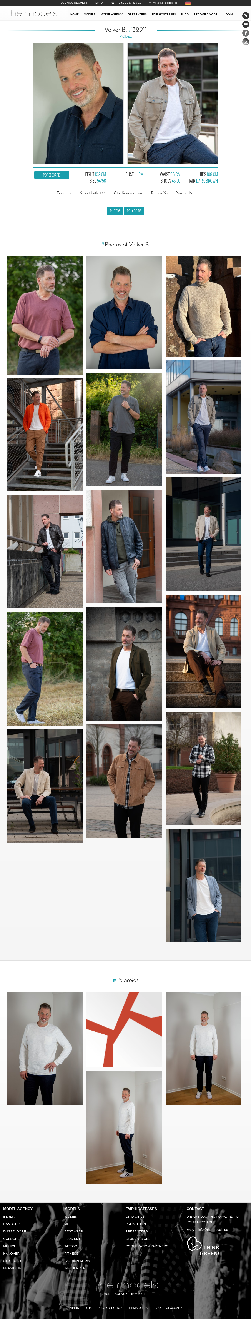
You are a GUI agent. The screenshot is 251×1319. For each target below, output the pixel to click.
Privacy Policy (110, 1307)
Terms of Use (138, 1307)
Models (90, 14)
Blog (185, 14)
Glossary (174, 1307)
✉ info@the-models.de (163, 3)
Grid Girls (135, 1216)
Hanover (11, 1253)
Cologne (11, 1239)
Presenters (137, 14)
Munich (10, 1246)
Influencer (74, 1268)
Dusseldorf (14, 1231)
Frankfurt (13, 1268)
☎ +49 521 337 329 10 (126, 3)
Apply (99, 3)
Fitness (71, 1253)
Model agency (112, 14)
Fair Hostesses (141, 1209)
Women (70, 1216)
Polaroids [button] (134, 210)
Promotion (136, 1224)
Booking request (73, 3)
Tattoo (70, 1246)
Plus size (72, 1239)
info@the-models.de (213, 1229)
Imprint (75, 1307)
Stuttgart (13, 1260)
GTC (89, 1307)
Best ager (73, 1231)
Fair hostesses (164, 14)
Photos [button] (115, 210)
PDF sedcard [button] (51, 175)
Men (68, 1224)
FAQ (158, 1307)
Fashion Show (77, 1260)
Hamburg (11, 1224)
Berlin (9, 1216)
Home (74, 14)
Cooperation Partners (147, 1246)
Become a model (206, 14)
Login (228, 14)
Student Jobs (138, 1239)
